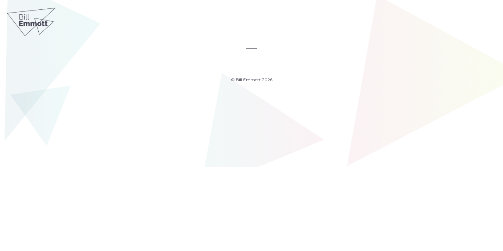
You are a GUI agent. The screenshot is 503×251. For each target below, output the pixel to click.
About (281, 19)
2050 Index (249, 19)
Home (191, 19)
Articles (215, 19)
